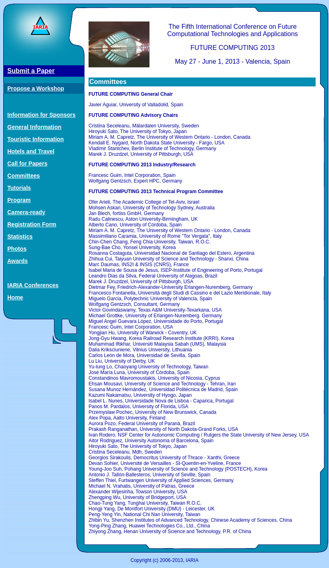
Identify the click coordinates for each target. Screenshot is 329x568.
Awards (17, 261)
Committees (23, 175)
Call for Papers (27, 163)
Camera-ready (26, 212)
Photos (16, 248)
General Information (34, 127)
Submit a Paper (30, 70)
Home (15, 297)
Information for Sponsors (41, 115)
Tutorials (19, 188)
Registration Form (31, 224)
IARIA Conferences (32, 285)
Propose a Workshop (35, 88)
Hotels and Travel (30, 151)
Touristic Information (35, 139)
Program (19, 200)
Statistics (19, 236)
